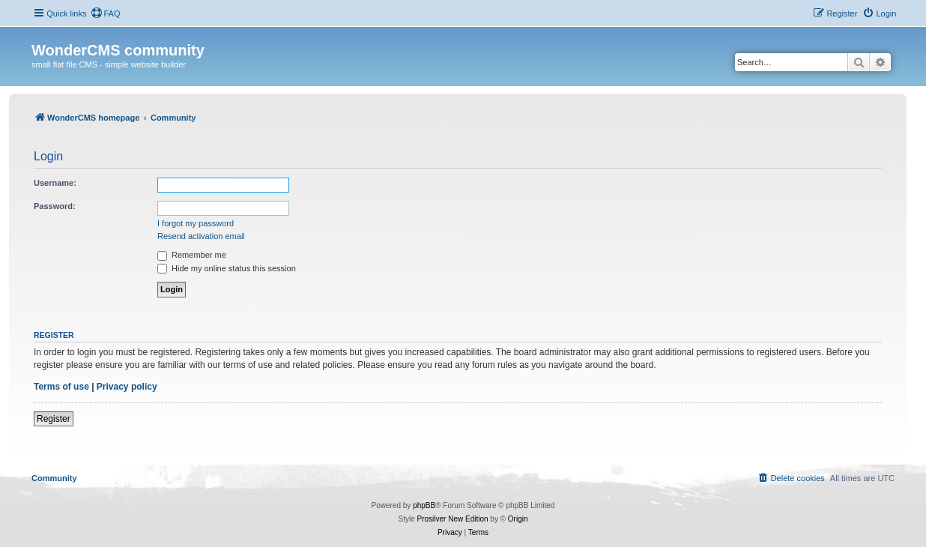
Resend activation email (201, 236)
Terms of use (61, 386)
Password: (55, 206)
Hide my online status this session (226, 268)
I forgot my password (195, 223)
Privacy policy (127, 386)
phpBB (424, 505)
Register (53, 419)
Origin (518, 519)
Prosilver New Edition (452, 519)
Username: (55, 182)
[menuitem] (106, 13)
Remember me (191, 254)
